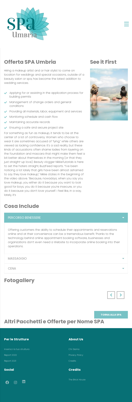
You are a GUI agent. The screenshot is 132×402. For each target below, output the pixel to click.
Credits (72, 360)
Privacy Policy (76, 355)
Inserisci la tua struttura (16, 349)
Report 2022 (10, 355)
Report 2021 (10, 360)
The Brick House (77, 379)
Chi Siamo (74, 349)
